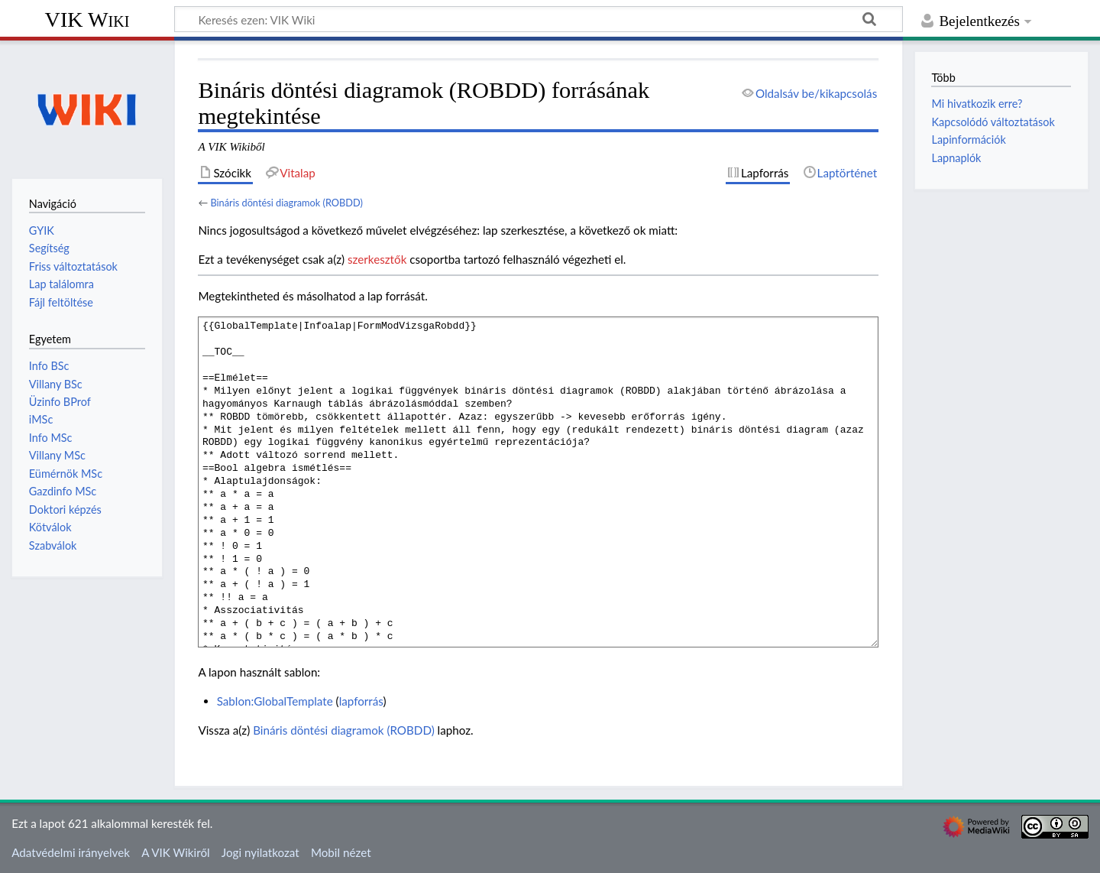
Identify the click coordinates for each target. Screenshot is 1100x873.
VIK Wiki (87, 19)
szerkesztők (377, 259)
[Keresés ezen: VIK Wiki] (538, 19)
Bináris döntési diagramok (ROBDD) (286, 202)
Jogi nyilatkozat (260, 852)
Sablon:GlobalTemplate (275, 701)
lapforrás (361, 701)
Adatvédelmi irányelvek (70, 852)
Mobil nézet (341, 852)
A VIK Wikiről (175, 852)
